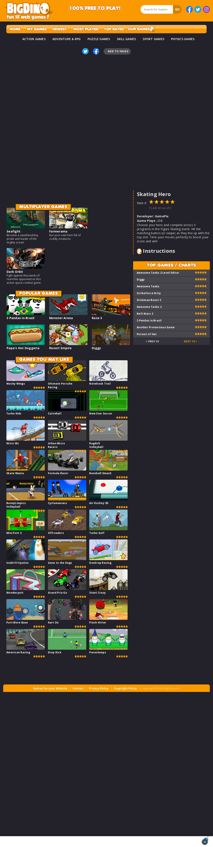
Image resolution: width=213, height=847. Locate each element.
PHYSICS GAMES (182, 39)
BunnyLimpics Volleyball (16, 504)
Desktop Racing (100, 563)
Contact (78, 688)
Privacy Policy (99, 688)
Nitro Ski (12, 443)
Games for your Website (50, 688)
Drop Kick (54, 652)
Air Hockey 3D (98, 503)
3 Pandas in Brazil (21, 318)
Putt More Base (17, 622)
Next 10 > (190, 341)
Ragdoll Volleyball (96, 445)
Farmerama (58, 231)
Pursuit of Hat (147, 334)
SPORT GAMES (153, 39)
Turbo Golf (96, 533)
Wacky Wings (15, 383)
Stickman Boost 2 (149, 300)
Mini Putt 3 (14, 533)
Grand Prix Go (57, 592)
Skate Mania (15, 473)
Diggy (96, 348)
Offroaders (56, 533)
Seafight (13, 231)
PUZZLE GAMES (99, 39)
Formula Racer (58, 473)
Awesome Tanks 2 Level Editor (158, 273)
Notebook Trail (100, 383)
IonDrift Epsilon (17, 563)
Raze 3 (97, 318)
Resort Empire (60, 348)
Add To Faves (118, 51)
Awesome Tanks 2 (149, 307)
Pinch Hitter (97, 622)
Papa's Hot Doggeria (23, 348)
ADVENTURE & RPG (66, 39)
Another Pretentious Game (156, 327)
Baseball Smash (100, 473)
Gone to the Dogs (60, 563)
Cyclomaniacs (57, 503)
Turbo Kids (14, 413)
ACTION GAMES (34, 39)
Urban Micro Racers (56, 445)
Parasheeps (97, 652)
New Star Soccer (100, 413)
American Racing (18, 652)
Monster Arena (61, 318)
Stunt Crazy (97, 592)
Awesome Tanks (148, 286)
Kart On (53, 622)
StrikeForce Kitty (149, 293)
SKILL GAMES (126, 39)
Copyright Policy (125, 688)
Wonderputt (15, 592)
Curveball (54, 413)
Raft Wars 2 (145, 313)
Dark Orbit (15, 272)
